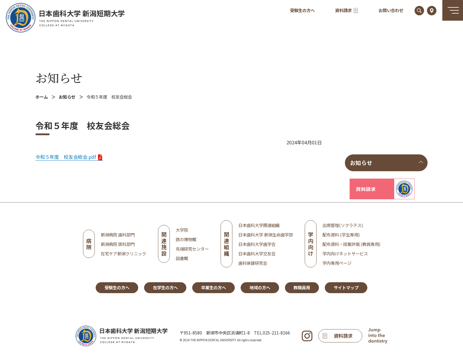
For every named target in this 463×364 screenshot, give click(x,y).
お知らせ (58, 77)
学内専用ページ (336, 263)
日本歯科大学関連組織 (259, 225)
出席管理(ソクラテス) (342, 225)
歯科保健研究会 (252, 263)
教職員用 (302, 287)
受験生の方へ (302, 10)
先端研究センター (192, 249)
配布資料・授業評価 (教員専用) (351, 244)
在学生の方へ (165, 287)
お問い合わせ (391, 10)
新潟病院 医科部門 (118, 244)
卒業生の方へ (213, 287)
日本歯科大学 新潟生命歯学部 (265, 234)
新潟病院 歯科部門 (118, 234)
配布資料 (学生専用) (341, 234)
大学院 (182, 230)
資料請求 (346, 10)
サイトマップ (346, 287)
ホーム (41, 97)
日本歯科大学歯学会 (256, 244)
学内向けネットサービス (345, 253)
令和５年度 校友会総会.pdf (65, 156)
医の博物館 (186, 239)
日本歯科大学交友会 (256, 253)
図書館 (182, 258)
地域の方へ (260, 287)
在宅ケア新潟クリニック (123, 253)
